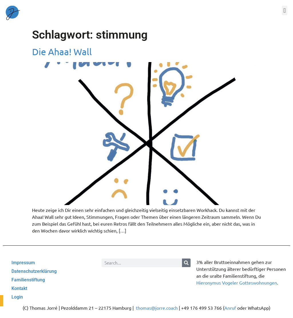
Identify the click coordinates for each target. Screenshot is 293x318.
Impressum (23, 262)
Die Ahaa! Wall (62, 51)
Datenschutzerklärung (34, 271)
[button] (284, 10)
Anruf (230, 308)
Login (17, 297)
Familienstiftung (28, 280)
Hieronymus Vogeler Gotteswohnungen (236, 282)
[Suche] (186, 263)
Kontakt (19, 288)
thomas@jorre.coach (157, 308)
